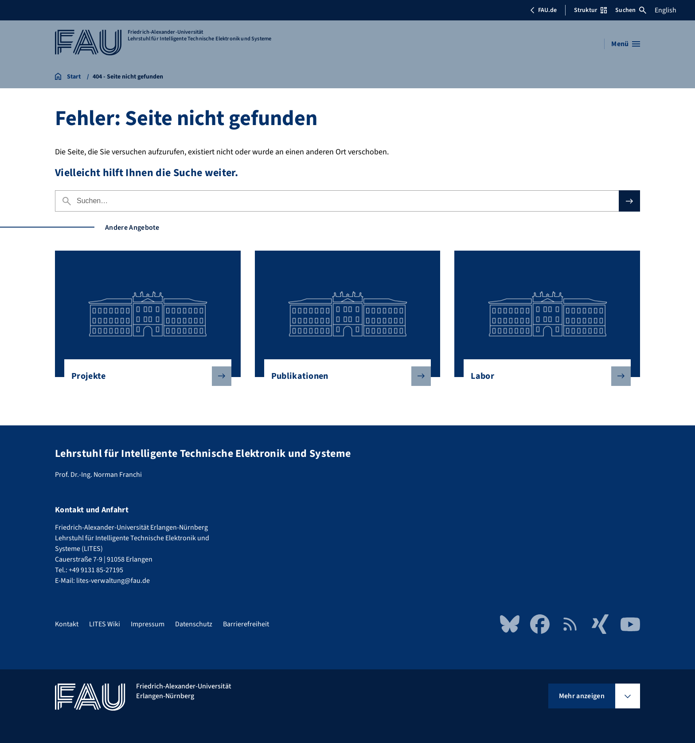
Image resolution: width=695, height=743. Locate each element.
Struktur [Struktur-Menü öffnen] (590, 10)
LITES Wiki (104, 624)
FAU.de (543, 10)
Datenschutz (193, 624)
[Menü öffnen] (625, 44)
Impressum (147, 624)
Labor (544, 376)
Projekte (144, 376)
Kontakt (66, 624)
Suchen (630, 10)
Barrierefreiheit (246, 624)
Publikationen (344, 376)
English (665, 10)
